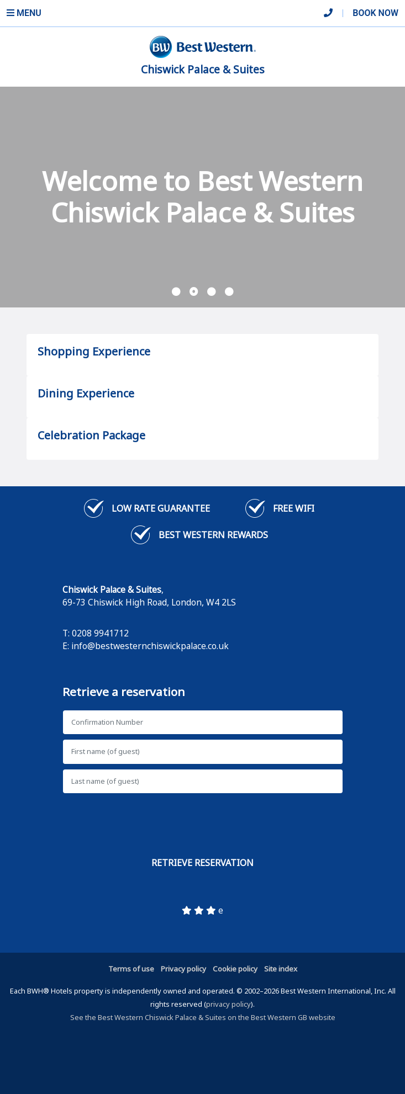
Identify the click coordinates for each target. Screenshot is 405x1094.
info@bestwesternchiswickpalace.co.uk (150, 646)
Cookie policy (235, 969)
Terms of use (131, 969)
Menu (24, 13)
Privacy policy (183, 969)
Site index (280, 969)
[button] (176, 292)
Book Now (375, 13)
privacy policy (228, 1004)
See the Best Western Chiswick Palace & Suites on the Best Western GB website (202, 1017)
